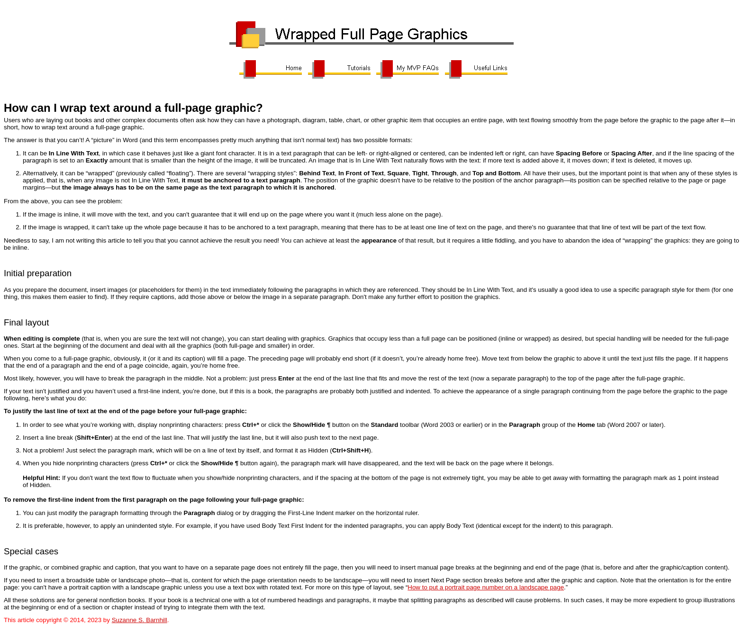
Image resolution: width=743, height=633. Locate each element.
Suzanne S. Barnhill (139, 620)
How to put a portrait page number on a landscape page (486, 587)
